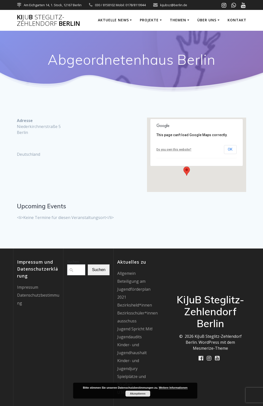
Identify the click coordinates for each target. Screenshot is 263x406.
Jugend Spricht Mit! (134, 329)
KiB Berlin (48, 20)
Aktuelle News (113, 20)
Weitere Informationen (173, 387)
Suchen (73, 261)
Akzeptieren (137, 393)
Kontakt (237, 20)
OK (230, 149)
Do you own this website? (173, 149)
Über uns (206, 20)
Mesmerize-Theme (210, 348)
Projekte (149, 20)
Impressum (27, 287)
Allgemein (126, 273)
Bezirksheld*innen (134, 305)
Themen (178, 20)
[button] (186, 171)
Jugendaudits (129, 337)
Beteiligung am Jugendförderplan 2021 (133, 289)
